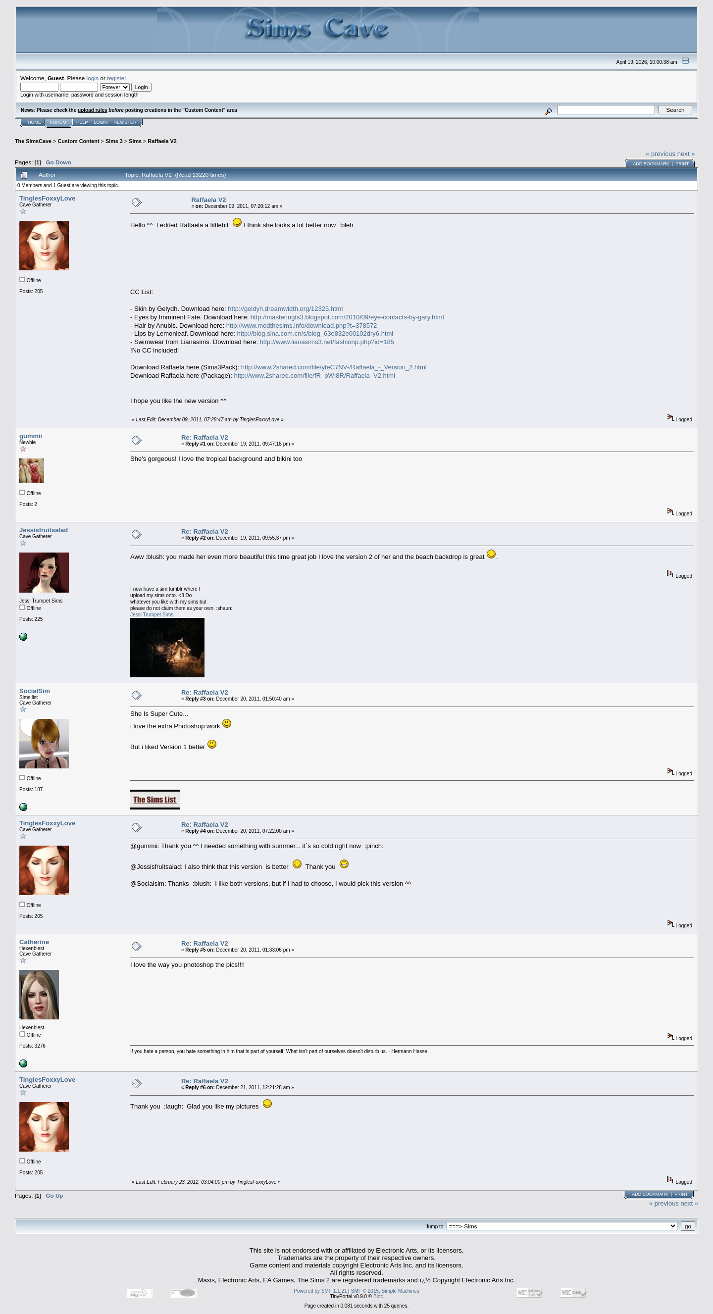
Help (82, 122)
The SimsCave (33, 141)
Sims (135, 141)
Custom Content (78, 141)
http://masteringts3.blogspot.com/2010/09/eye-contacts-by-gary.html (347, 317)
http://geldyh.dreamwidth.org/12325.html (285, 308)
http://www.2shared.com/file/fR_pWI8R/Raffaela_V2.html (314, 375)
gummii (30, 436)
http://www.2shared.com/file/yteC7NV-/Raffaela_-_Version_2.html (334, 367)
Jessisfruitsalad (43, 530)
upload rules (92, 110)
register (116, 78)
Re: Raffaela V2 (204, 437)
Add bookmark (651, 163)
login (93, 78)
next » (686, 153)
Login (101, 122)
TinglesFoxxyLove (47, 198)
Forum (58, 122)
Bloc (378, 1296)
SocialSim (34, 691)
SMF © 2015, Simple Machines (385, 1291)
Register (125, 122)
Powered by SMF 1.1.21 (320, 1291)
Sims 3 (114, 141)
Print (682, 163)
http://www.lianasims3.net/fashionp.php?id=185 (327, 342)
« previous (660, 153)
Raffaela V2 (162, 141)
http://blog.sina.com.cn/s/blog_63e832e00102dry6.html (315, 333)
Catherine (34, 942)
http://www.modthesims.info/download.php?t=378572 (301, 325)
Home (34, 122)
